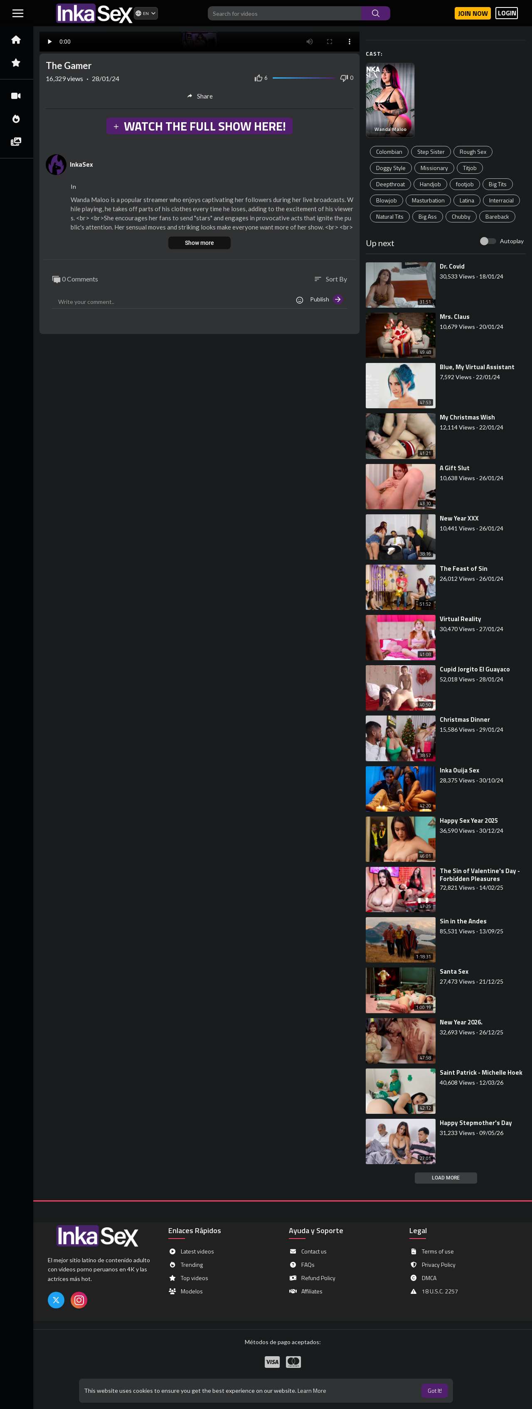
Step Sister (431, 151)
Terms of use (431, 1251)
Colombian (389, 151)
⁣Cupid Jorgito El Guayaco (475, 669)
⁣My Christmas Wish (467, 417)
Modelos (185, 1291)
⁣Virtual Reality (460, 619)
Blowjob (386, 200)
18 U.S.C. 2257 (433, 1291)
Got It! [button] (435, 1390)
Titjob (470, 167)
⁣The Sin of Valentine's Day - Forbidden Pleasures (480, 874)
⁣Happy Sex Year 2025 (469, 820)
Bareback (497, 216)
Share (200, 96)
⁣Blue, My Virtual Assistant (477, 367)
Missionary (434, 167)
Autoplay (512, 240)
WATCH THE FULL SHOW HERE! (199, 126)
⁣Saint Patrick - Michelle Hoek (481, 1072)
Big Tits (498, 184)
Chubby (461, 216)
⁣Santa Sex (454, 971)
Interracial (501, 200)
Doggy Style (391, 167)
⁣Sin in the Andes (463, 921)
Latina (467, 200)
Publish (326, 299)
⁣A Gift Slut (455, 468)
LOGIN (507, 13)
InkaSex (81, 164)
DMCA (422, 1278)
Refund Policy (312, 1278)
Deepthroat (390, 184)
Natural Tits (390, 216)
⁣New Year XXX (459, 518)
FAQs (302, 1265)
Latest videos (191, 1251)
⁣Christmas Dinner (465, 719)
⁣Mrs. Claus (455, 316)
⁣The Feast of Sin (464, 568)
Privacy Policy (432, 1265)
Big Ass (428, 216)
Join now (473, 13)
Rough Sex (473, 151)
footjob (465, 184)
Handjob (430, 184)
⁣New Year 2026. (461, 1022)
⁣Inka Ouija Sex (459, 770)
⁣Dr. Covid (452, 266)
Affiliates (306, 1291)
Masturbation (428, 200)
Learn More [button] (312, 1390)
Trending (185, 1265)
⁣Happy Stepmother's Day (476, 1123)
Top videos (188, 1278)
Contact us (308, 1251)
